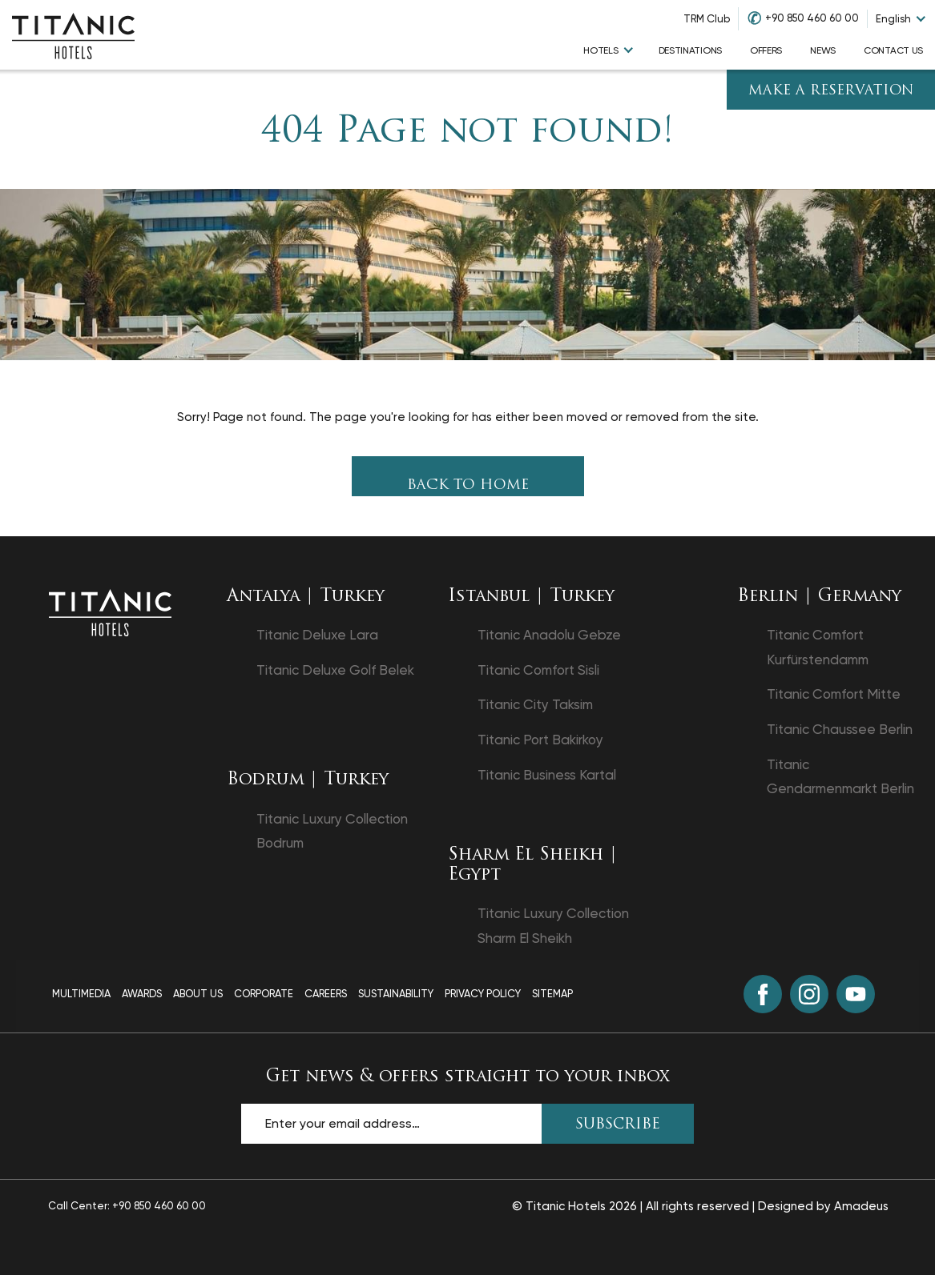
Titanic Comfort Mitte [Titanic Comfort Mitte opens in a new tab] (834, 694)
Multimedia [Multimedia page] (81, 994)
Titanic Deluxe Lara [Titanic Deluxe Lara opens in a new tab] (317, 635)
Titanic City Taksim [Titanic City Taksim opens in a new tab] (535, 704)
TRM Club (706, 19)
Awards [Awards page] (142, 994)
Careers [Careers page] (325, 994)
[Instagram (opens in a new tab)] (809, 994)
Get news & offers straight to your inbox (468, 1077)
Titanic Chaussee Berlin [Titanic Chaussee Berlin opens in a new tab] (840, 729)
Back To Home (468, 485)
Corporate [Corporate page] (263, 994)
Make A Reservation (831, 91)
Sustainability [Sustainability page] (395, 994)
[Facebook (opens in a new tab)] (763, 994)
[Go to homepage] (73, 35)
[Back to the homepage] (110, 611)
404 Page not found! (467, 132)
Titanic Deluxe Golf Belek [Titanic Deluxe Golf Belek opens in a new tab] (335, 670)
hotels (600, 50)
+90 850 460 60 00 (812, 18)
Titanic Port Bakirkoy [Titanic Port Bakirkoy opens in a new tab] (540, 740)
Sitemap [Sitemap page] (552, 994)
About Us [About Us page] (198, 994)
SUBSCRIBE (617, 1125)
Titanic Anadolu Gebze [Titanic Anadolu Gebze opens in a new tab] (549, 635)
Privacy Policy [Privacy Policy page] (483, 994)
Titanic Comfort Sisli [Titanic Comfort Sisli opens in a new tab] (538, 670)
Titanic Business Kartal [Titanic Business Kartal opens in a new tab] (547, 775)
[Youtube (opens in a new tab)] (855, 994)
